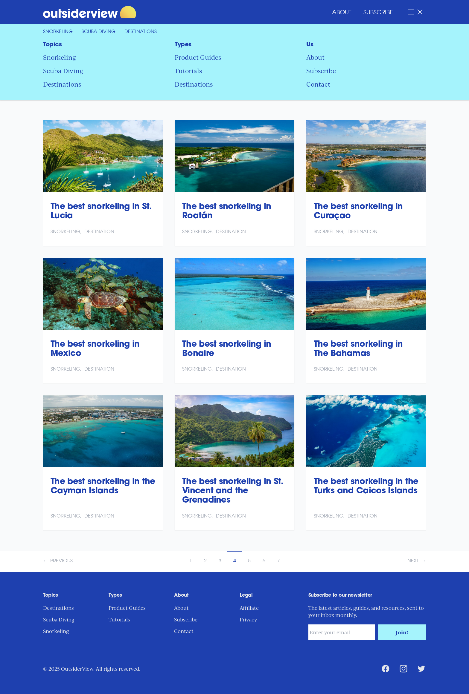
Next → (416, 561)
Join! (402, 632)
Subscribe (378, 13)
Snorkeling (58, 32)
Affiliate (249, 607)
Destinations (140, 32)
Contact (318, 83)
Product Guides (198, 57)
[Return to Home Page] (138, 12)
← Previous (58, 561)
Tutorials (188, 70)
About (341, 13)
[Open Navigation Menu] (415, 12)
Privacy (248, 619)
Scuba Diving (98, 32)
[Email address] (341, 632)
